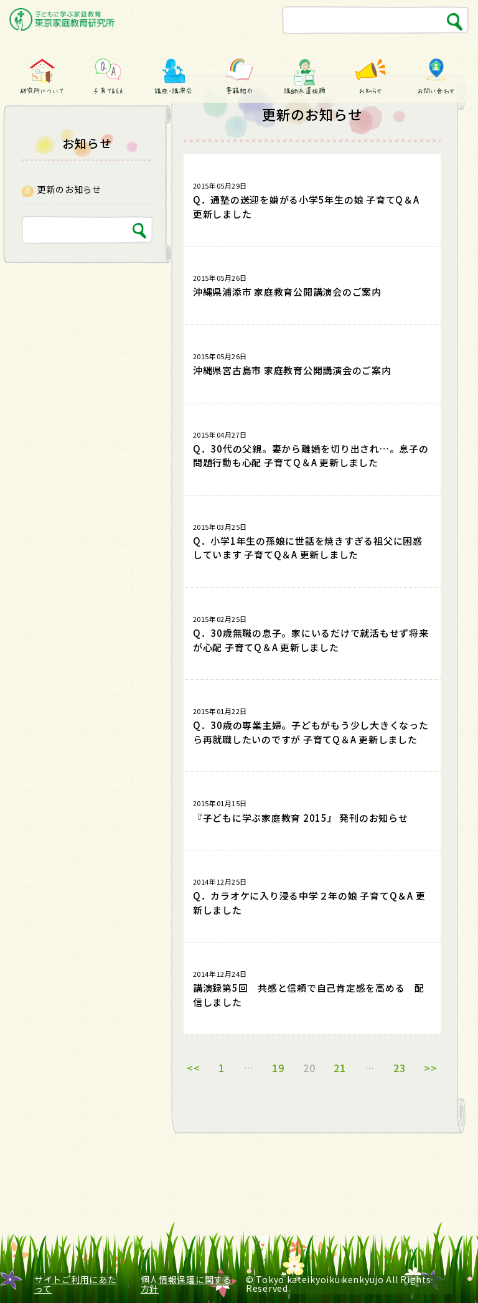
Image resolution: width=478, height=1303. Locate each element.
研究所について (41, 90)
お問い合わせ (436, 90)
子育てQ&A (107, 90)
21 (340, 1067)
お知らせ (370, 90)
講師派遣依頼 (304, 90)
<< (193, 1067)
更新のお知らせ (69, 189)
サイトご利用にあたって (75, 1284)
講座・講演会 (173, 90)
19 (278, 1067)
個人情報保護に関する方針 (186, 1284)
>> (431, 1067)
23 (399, 1067)
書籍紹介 (239, 90)
